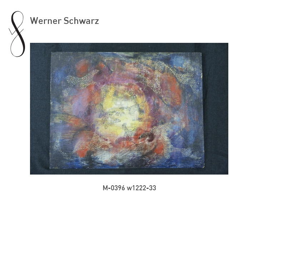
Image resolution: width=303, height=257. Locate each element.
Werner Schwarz (64, 20)
